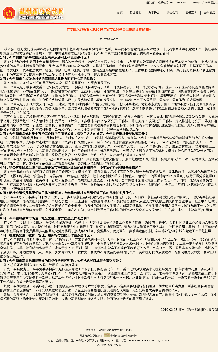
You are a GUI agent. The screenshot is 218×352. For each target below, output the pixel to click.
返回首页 (150, 2)
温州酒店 (209, 12)
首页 (120, 12)
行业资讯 (135, 12)
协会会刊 (172, 12)
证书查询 (191, 12)
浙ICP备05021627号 (109, 345)
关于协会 (154, 12)
